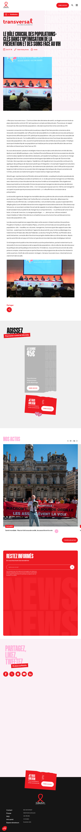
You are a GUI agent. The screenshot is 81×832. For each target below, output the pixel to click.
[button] (4, 828)
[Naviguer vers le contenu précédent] (68, 441)
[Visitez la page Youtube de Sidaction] (24, 674)
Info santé (9, 819)
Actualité (9, 526)
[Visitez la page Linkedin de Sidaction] (30, 674)
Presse (8, 813)
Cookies (26, 819)
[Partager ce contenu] (9, 309)
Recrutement (27, 810)
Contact (9, 810)
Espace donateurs (12, 822)
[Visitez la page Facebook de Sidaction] (5, 674)
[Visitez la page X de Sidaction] (11, 674)
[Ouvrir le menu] (77, 5)
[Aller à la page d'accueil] (6, 5)
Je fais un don (31, 402)
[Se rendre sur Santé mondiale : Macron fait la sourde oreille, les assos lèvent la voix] (56, 531)
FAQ (7, 816)
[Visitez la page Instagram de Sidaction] (18, 674)
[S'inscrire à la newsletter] (72, 567)
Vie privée (26, 816)
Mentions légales (29, 813)
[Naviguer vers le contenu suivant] (77, 441)
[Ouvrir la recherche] (72, 5)
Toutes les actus (70, 540)
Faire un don (62, 5)
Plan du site (27, 822)
